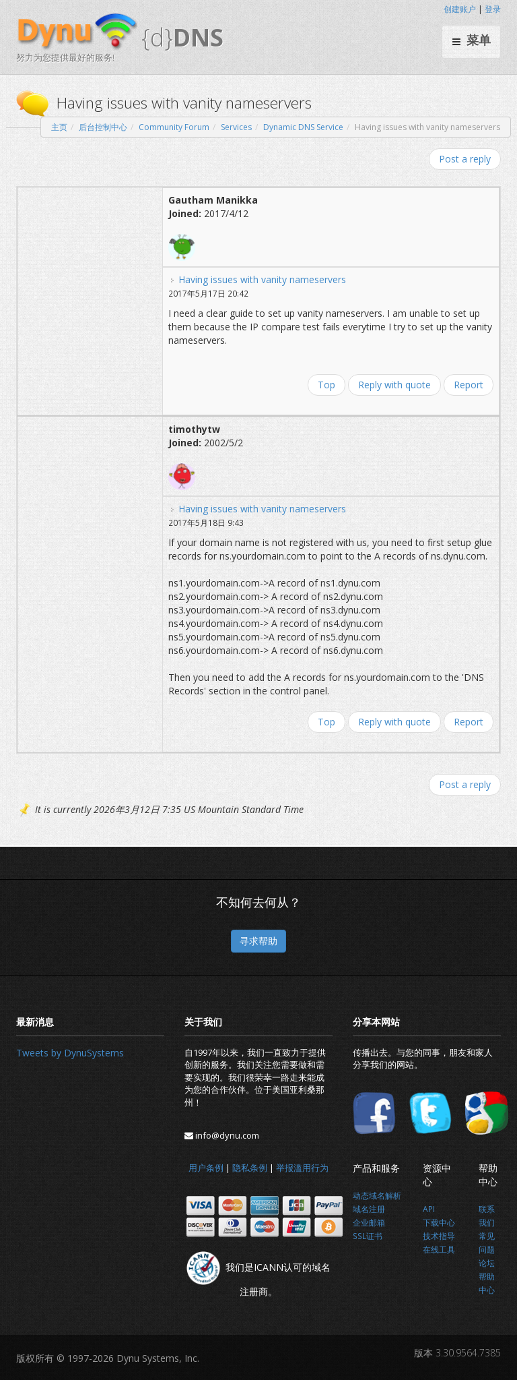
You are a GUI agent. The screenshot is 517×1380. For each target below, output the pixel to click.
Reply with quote (394, 384)
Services (236, 127)
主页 (59, 127)
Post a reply (465, 158)
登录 (493, 9)
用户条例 (205, 1168)
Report (468, 384)
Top (326, 384)
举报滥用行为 (302, 1168)
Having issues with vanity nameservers (262, 279)
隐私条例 (249, 1168)
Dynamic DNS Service (303, 127)
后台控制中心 (103, 127)
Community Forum (174, 127)
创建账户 (460, 9)
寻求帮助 (258, 940)
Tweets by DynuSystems (70, 1052)
